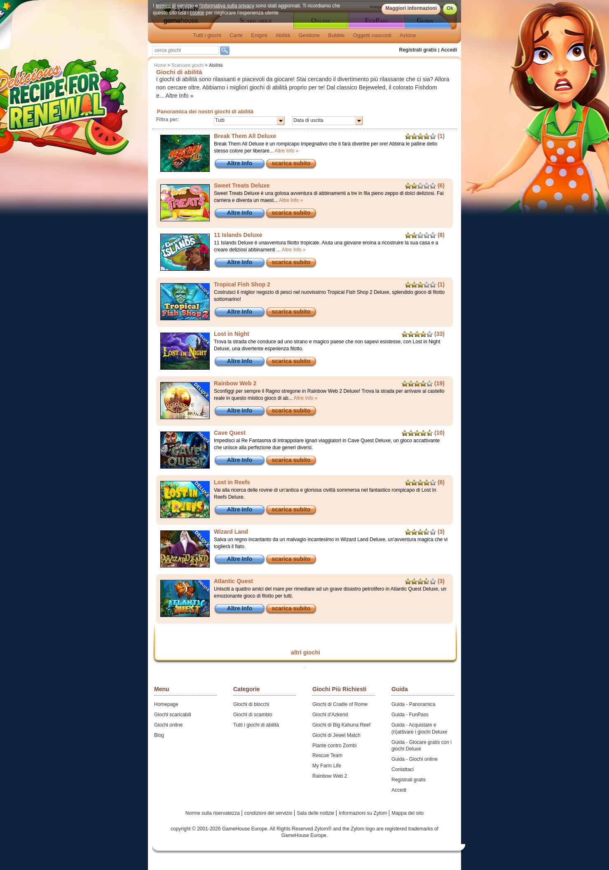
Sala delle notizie (316, 813)
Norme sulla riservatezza (213, 813)
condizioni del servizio (269, 813)
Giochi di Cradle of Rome (340, 704)
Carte (236, 35)
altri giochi (305, 652)
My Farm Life (326, 766)
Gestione (309, 35)
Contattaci (402, 769)
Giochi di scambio (252, 715)
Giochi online (168, 725)
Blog (159, 735)
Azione (408, 35)
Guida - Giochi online (414, 759)
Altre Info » (180, 95)
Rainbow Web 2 (329, 776)
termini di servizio (175, 6)
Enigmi (259, 35)
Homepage (166, 704)
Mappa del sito (407, 813)
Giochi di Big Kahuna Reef (341, 725)
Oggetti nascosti (372, 35)
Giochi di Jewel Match (336, 735)
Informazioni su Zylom (364, 813)
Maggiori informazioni (411, 8)
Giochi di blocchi (251, 704)
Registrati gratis (418, 50)
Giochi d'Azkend (330, 715)
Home (160, 65)
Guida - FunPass (410, 715)
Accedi (449, 50)
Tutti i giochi (207, 35)
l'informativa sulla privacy (226, 6)
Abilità (283, 35)
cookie (197, 13)
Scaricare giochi (187, 65)
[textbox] (185, 50)
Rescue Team (327, 755)
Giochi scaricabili (172, 715)
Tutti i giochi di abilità (256, 725)
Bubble (336, 35)
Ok (450, 8)
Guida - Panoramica (413, 704)
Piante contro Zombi (334, 745)
